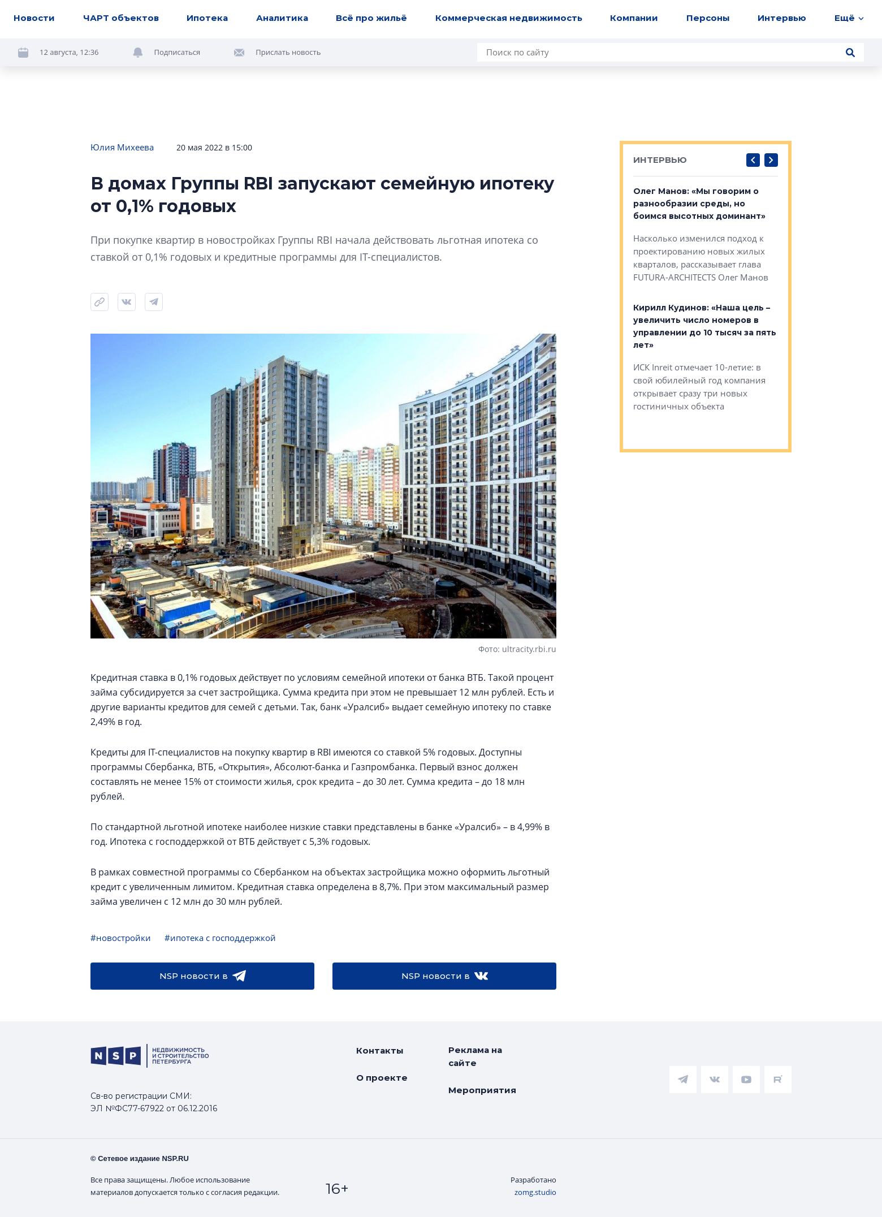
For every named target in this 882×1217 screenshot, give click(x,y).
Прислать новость (288, 52)
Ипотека (207, 17)
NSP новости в (202, 976)
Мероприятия (482, 1090)
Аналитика (282, 17)
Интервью (782, 17)
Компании (634, 17)
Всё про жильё (371, 17)
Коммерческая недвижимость (508, 17)
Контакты (380, 1050)
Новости (34, 17)
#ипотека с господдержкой (220, 937)
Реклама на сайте (475, 1056)
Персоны (708, 17)
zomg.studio (535, 1192)
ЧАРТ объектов (121, 17)
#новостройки (120, 937)
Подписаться (177, 52)
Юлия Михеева (122, 147)
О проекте (382, 1077)
